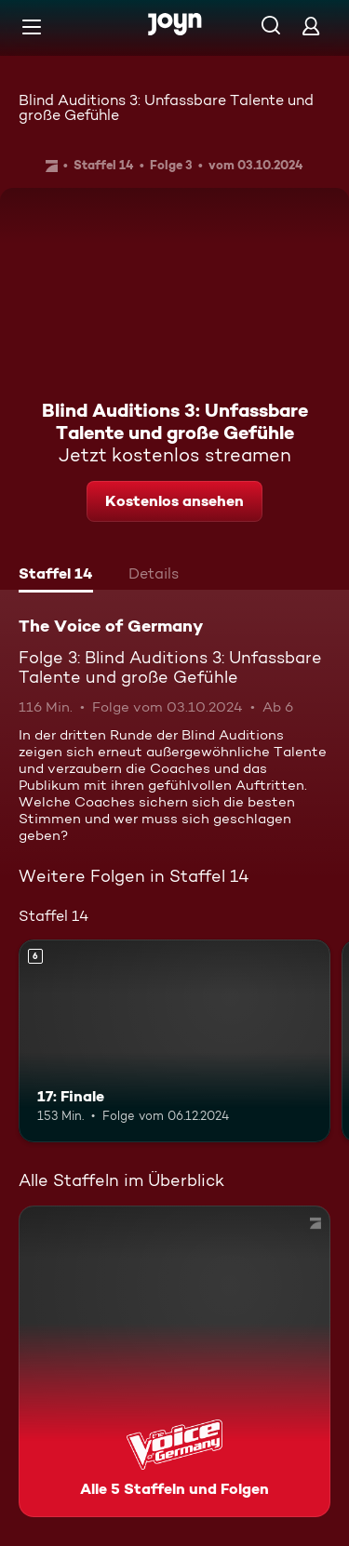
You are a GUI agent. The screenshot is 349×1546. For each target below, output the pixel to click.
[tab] (56, 576)
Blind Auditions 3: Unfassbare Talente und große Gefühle (166, 107)
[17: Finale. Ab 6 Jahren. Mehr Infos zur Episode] (174, 1041)
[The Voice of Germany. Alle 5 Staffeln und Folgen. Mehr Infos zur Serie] (174, 1361)
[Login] (311, 25)
